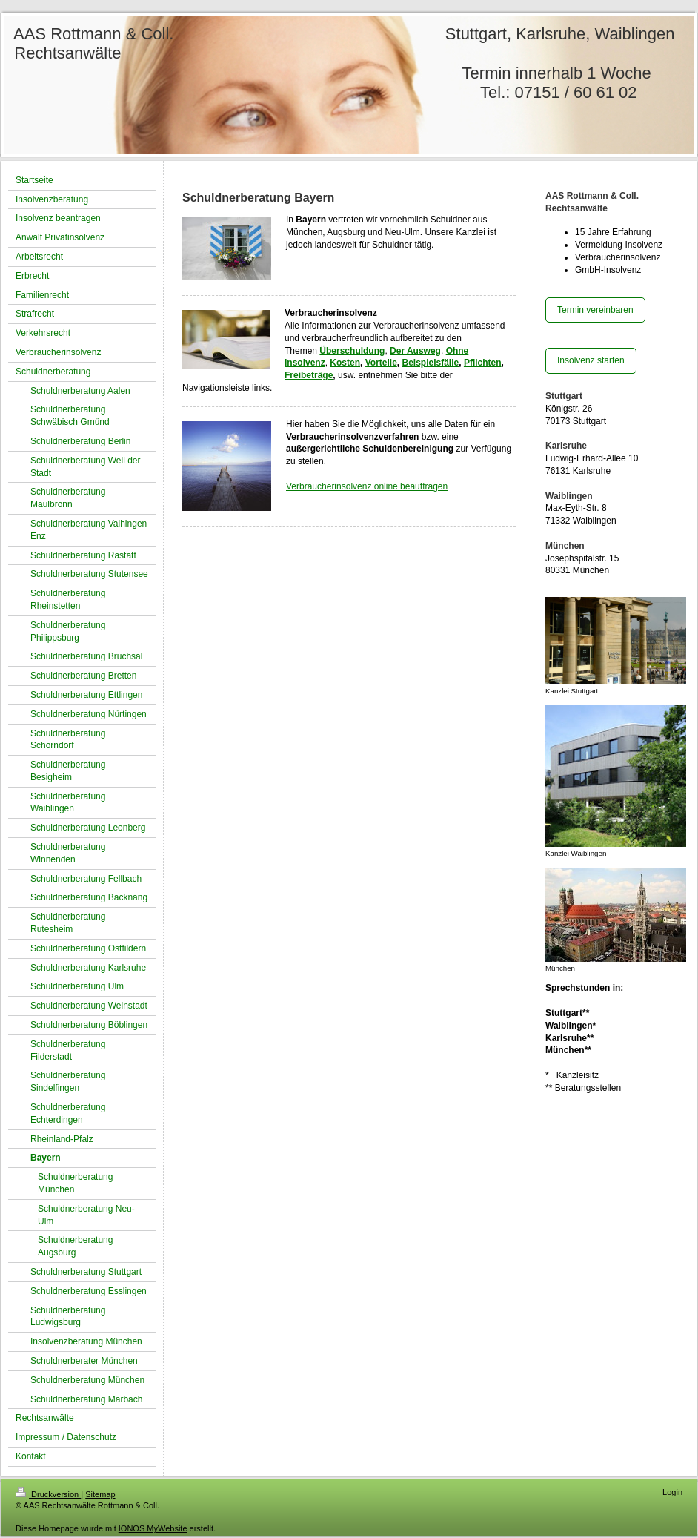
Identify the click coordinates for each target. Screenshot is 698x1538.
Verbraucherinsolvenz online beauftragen (367, 486)
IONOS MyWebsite (153, 1528)
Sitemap (100, 1494)
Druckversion (48, 1494)
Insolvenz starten (591, 360)
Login (672, 1492)
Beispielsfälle (430, 362)
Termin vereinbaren (595, 310)
